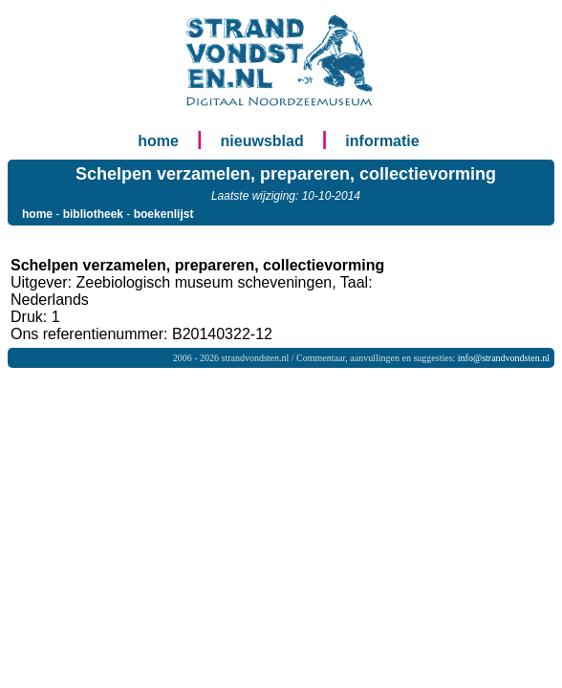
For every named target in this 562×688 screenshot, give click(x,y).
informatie (382, 141)
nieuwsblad (262, 141)
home (158, 141)
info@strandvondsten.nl (504, 358)
